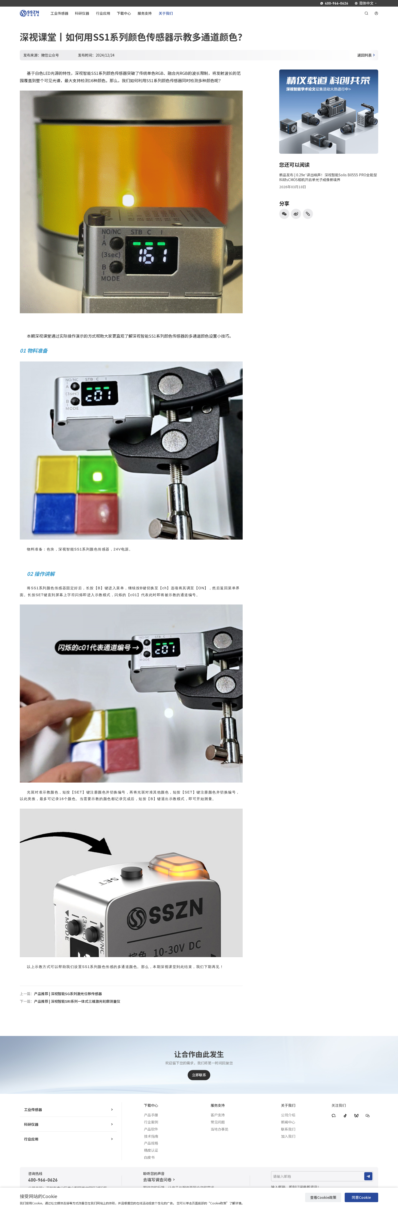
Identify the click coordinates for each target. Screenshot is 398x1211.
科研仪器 (68, 1124)
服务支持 (218, 1105)
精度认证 (151, 1150)
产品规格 (151, 1143)
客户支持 (218, 1114)
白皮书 (149, 1157)
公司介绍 (288, 1114)
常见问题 (218, 1121)
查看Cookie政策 (323, 1197)
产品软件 (151, 1129)
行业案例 (151, 1121)
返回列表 (366, 55)
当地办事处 (219, 1129)
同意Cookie (361, 1197)
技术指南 (151, 1136)
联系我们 (288, 1129)
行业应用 (68, 1138)
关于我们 (288, 1105)
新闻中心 (288, 1121)
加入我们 (288, 1136)
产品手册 (151, 1114)
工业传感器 (68, 1109)
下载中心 (151, 1105)
